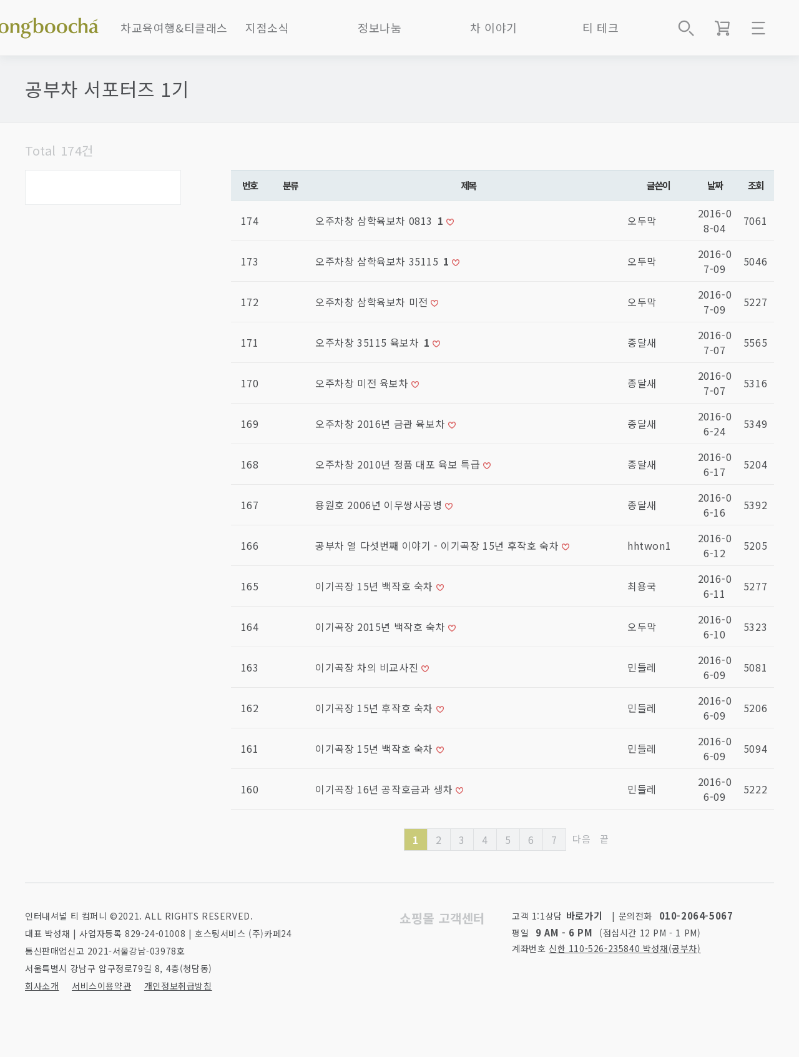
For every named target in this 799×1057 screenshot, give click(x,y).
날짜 (715, 185)
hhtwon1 (649, 545)
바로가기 (584, 915)
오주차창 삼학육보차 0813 (380, 220)
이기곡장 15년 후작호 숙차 (375, 707)
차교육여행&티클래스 (174, 27)
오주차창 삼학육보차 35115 (383, 261)
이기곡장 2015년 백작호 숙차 (381, 626)
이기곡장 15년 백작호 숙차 (375, 585)
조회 (755, 185)
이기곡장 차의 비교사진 (368, 667)
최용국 (642, 585)
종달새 (642, 342)
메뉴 (758, 28)
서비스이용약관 (101, 986)
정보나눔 (379, 27)
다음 (581, 838)
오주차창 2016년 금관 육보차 (381, 423)
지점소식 (267, 27)
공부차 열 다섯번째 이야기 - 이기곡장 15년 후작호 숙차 (438, 545)
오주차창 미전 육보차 (363, 382)
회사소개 (42, 986)
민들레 (642, 667)
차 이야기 (493, 27)
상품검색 (686, 28)
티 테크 (600, 27)
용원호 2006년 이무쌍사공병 (380, 504)
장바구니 (722, 28)
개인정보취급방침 (178, 986)
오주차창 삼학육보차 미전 (373, 301)
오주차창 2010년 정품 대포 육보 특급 (399, 464)
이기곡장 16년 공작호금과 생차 (385, 789)
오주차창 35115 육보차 (374, 342)
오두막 (642, 220)
